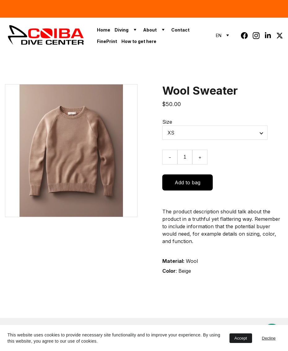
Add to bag (187, 182)
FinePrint (107, 41)
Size (167, 122)
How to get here (138, 41)
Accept (240, 338)
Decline (269, 338)
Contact (180, 29)
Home (103, 29)
